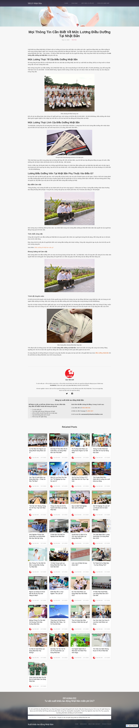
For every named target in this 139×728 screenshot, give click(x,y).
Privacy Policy (106, 724)
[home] (35, 3)
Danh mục (75, 3)
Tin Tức (74, 40)
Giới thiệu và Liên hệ (87, 3)
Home (66, 3)
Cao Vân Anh (69, 380)
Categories (83, 724)
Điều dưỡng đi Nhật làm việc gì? (44, 247)
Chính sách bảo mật (103, 3)
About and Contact (94, 724)
